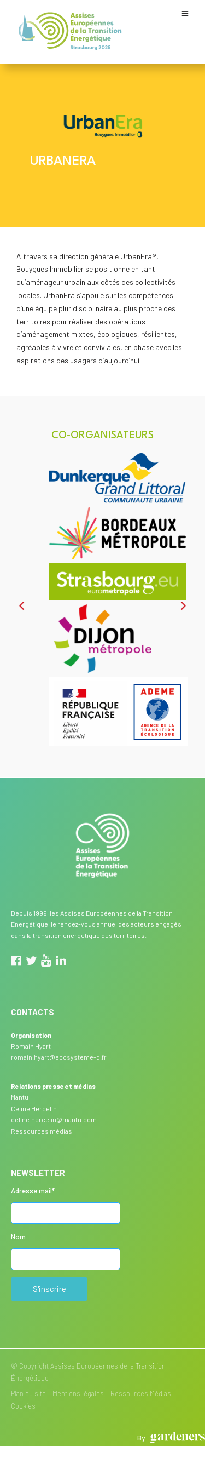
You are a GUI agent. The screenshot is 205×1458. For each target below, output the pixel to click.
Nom (18, 1236)
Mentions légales (78, 1393)
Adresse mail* (33, 1190)
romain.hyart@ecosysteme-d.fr (59, 1057)
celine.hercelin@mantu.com (54, 1119)
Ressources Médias (140, 1393)
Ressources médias (41, 1131)
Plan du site (28, 1393)
